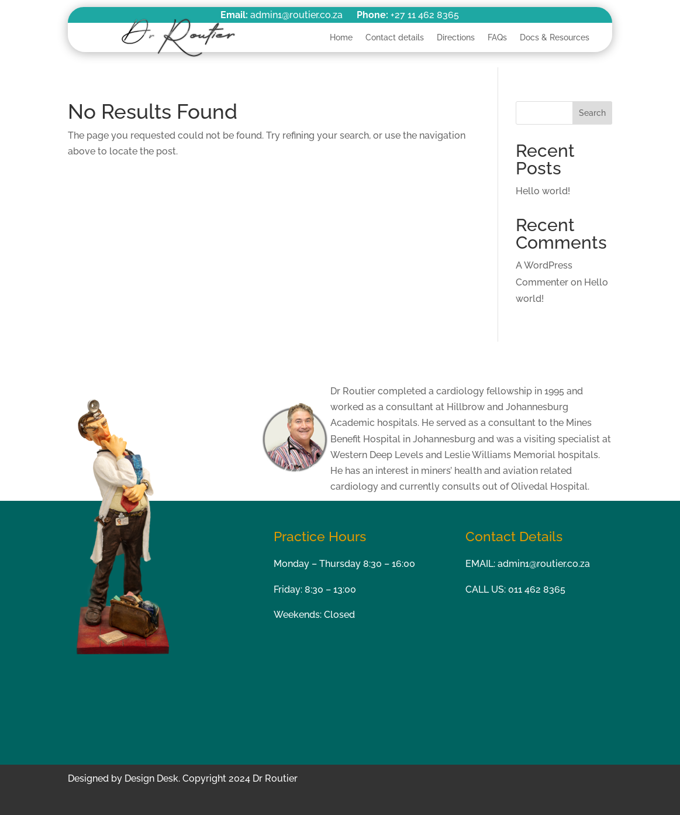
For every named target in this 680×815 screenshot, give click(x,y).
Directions (456, 37)
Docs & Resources (554, 37)
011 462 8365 (536, 589)
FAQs (497, 37)
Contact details (394, 37)
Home (341, 37)
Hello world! (543, 191)
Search (592, 113)
